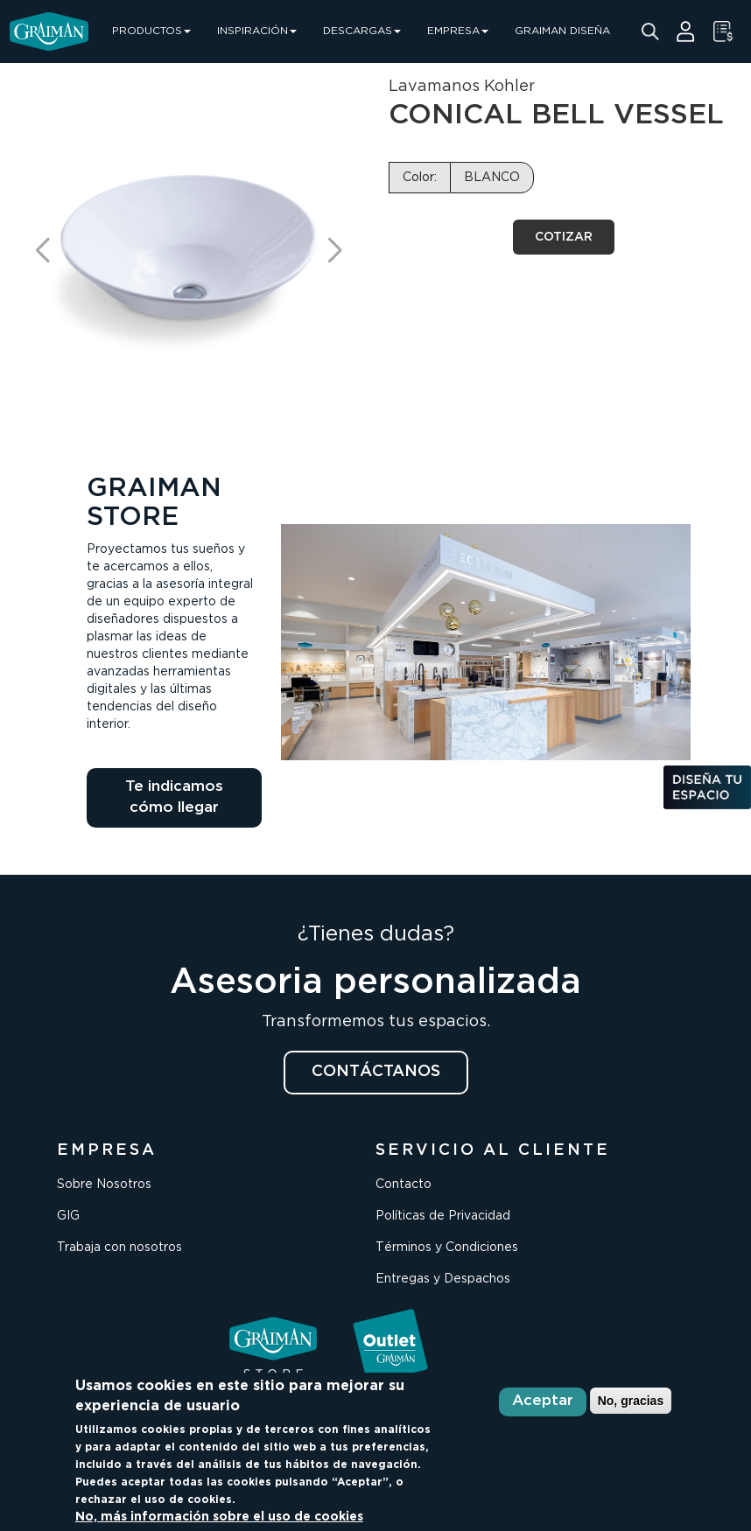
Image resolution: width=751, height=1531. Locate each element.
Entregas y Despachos (443, 1279)
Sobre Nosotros (104, 1184)
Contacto (404, 1184)
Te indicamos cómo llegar (174, 797)
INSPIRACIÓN (257, 31)
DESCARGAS (362, 31)
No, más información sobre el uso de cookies (219, 1517)
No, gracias (630, 1401)
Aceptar (542, 1401)
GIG (68, 1216)
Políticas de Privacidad (443, 1216)
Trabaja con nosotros (119, 1247)
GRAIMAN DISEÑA (562, 31)
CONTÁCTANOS (376, 1072)
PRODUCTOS (151, 31)
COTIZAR (564, 237)
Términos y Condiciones (447, 1247)
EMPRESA (457, 31)
